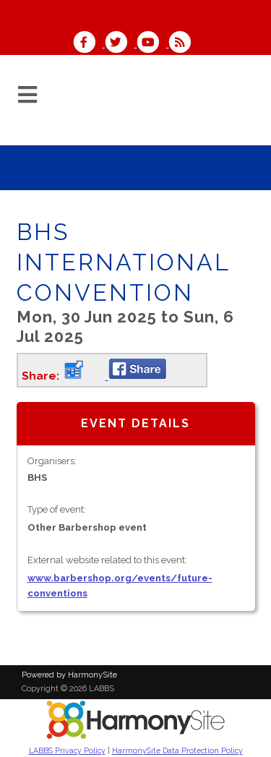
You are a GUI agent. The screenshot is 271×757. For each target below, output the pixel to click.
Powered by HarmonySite (69, 675)
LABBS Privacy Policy (67, 750)
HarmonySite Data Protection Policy (177, 750)
